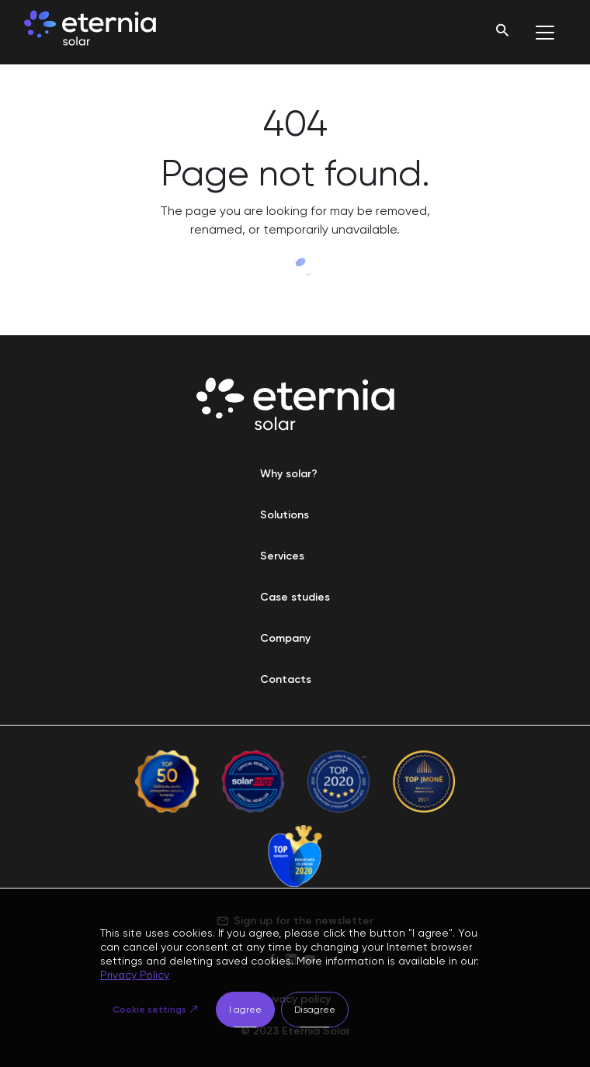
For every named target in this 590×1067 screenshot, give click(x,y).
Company (285, 638)
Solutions (284, 514)
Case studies (295, 597)
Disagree (314, 1009)
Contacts (285, 679)
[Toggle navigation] (545, 32)
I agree (245, 1009)
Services (282, 556)
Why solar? (289, 473)
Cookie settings (149, 1009)
